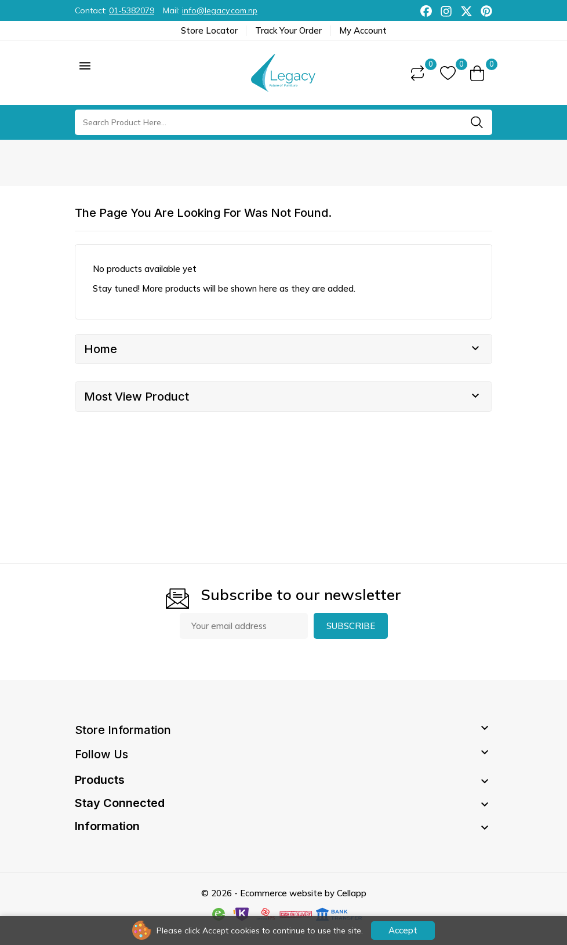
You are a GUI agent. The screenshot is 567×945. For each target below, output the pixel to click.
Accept (402, 930)
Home (100, 349)
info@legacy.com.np (219, 10)
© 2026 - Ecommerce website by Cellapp (283, 893)
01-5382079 (131, 10)
